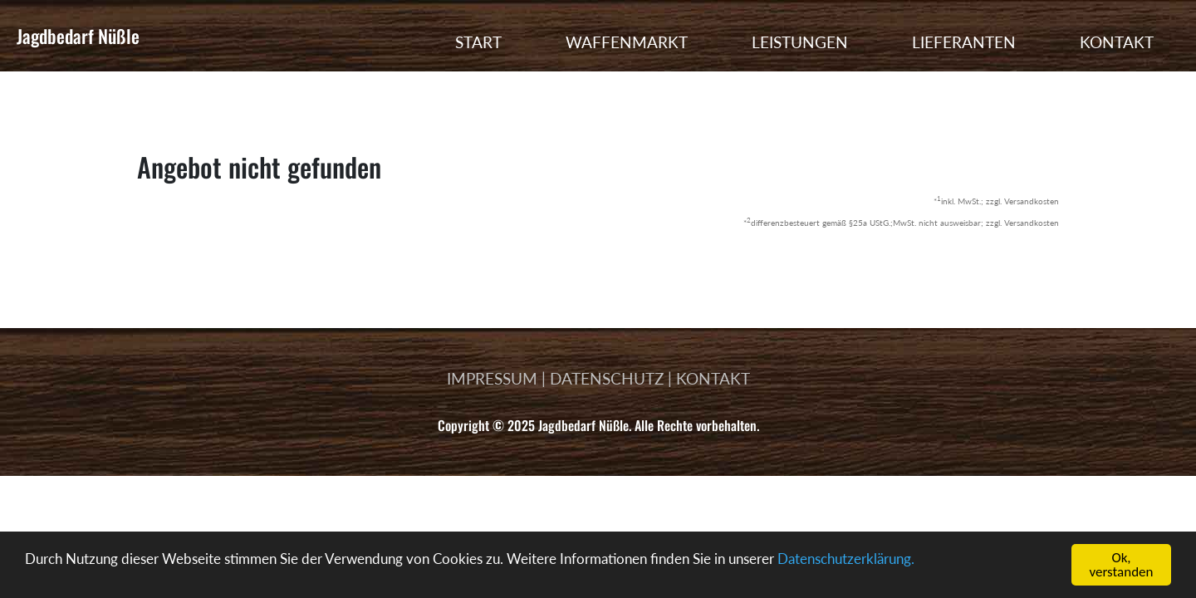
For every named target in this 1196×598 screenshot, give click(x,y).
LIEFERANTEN (964, 41)
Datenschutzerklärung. (845, 558)
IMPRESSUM (492, 378)
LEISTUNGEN (800, 41)
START (478, 41)
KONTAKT (1117, 41)
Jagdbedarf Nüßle (78, 35)
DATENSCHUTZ (607, 378)
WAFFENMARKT (627, 41)
